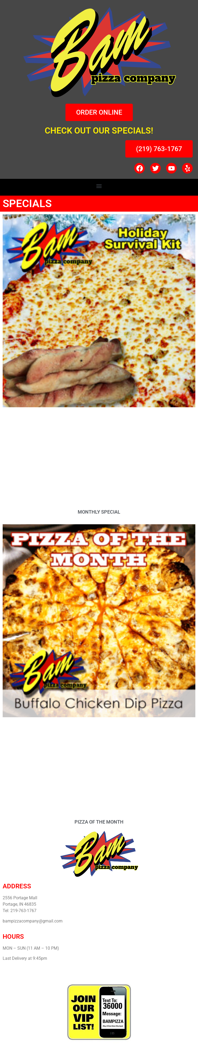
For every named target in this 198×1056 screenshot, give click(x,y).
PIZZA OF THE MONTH (99, 822)
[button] (99, 186)
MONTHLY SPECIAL (99, 512)
